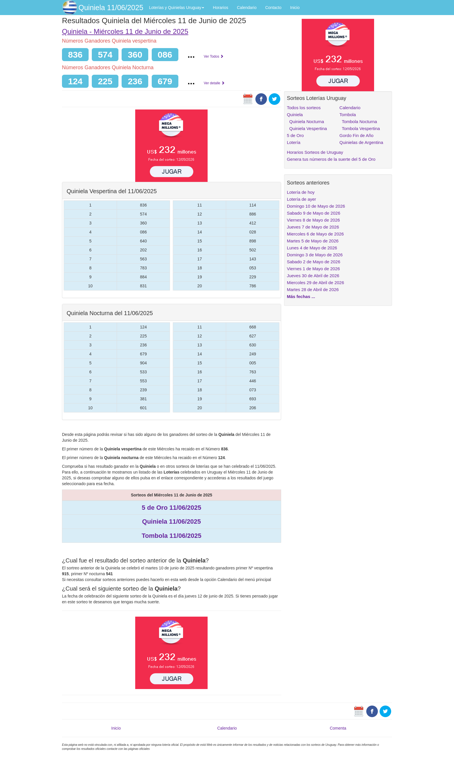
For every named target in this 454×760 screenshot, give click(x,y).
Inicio (295, 7)
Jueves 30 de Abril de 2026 (313, 275)
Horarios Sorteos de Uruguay (315, 152)
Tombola (347, 114)
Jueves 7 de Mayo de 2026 (313, 226)
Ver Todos (214, 56)
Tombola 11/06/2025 (171, 535)
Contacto (273, 7)
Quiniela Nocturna (305, 121)
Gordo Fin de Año (356, 135)
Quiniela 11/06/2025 (110, 7)
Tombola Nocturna (358, 121)
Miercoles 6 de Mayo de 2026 (315, 233)
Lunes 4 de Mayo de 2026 (312, 247)
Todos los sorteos (304, 107)
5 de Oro (295, 135)
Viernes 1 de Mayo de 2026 (313, 268)
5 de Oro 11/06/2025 (171, 507)
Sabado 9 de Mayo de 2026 (313, 213)
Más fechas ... (301, 296)
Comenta (338, 728)
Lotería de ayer (301, 199)
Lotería (294, 142)
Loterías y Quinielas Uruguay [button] (176, 7)
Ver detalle (214, 83)
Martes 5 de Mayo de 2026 (312, 240)
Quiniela (295, 114)
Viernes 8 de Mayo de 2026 (313, 220)
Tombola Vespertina (359, 128)
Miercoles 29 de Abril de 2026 (315, 282)
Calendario (247, 7)
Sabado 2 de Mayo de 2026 (313, 261)
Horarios (220, 7)
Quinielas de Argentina (361, 142)
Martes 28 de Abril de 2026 (313, 289)
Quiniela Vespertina (307, 128)
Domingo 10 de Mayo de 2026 (316, 206)
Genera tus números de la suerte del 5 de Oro (331, 159)
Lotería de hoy (301, 192)
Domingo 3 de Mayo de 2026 (315, 254)
